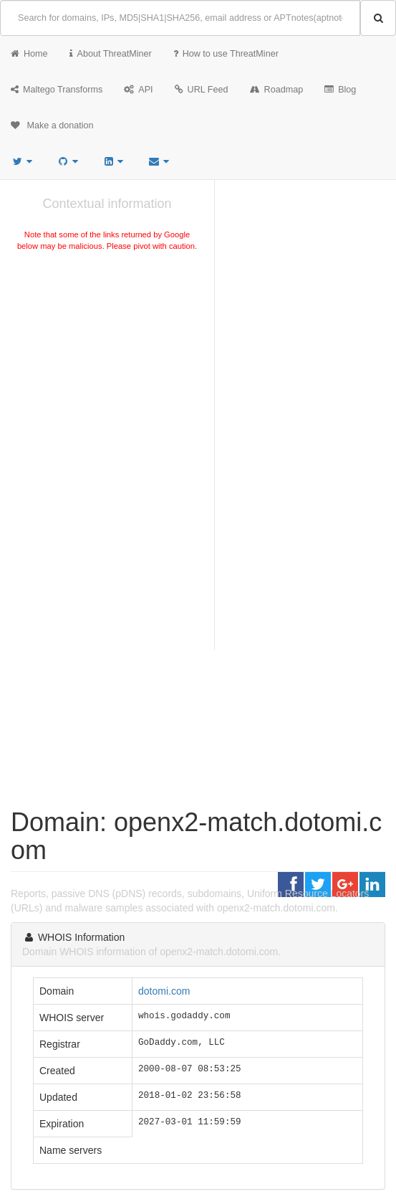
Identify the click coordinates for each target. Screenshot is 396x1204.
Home (29, 54)
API (138, 90)
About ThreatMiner (110, 54)
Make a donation (52, 125)
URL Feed (201, 90)
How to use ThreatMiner (226, 54)
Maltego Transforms (56, 90)
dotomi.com (164, 991)
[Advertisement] (107, 361)
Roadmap (277, 90)
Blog (340, 90)
